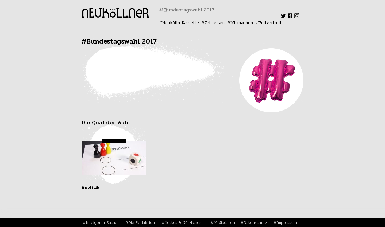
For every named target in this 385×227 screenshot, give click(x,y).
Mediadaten (224, 222)
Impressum (286, 222)
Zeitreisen (215, 22)
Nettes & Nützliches (183, 222)
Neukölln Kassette (180, 22)
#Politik (90, 187)
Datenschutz (255, 222)
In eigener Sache (101, 222)
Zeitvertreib (271, 22)
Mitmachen (241, 22)
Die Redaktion (141, 222)
